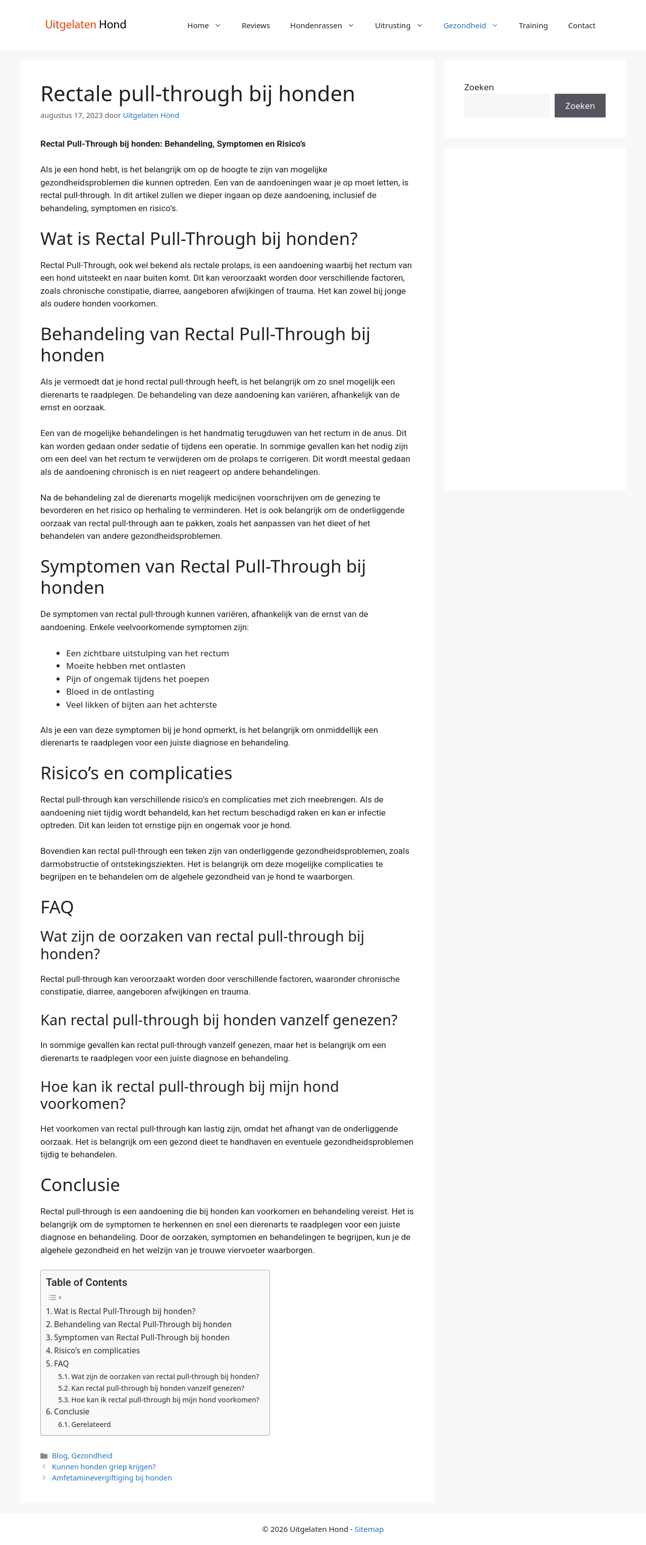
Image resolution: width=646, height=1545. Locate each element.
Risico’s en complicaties (97, 1350)
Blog (60, 1455)
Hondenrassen (327, 25)
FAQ (61, 1363)
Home (209, 25)
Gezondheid (476, 25)
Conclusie (71, 1411)
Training (533, 25)
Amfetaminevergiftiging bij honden (112, 1477)
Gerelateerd (91, 1424)
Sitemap (369, 1529)
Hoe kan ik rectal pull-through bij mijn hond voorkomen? (165, 1399)
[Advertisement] (535, 319)
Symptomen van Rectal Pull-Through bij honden (142, 1337)
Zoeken (479, 87)
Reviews (256, 25)
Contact (582, 25)
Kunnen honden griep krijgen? (103, 1466)
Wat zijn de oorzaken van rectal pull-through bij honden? (165, 1376)
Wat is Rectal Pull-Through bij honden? (124, 1311)
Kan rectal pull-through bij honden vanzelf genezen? (157, 1388)
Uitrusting (404, 25)
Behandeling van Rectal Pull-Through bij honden (143, 1324)
